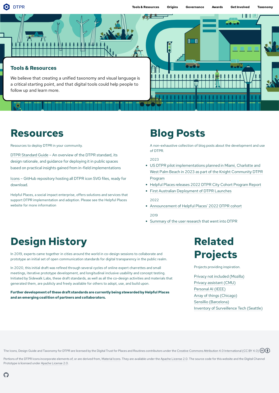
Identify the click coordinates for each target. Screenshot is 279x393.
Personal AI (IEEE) (210, 288)
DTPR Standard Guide (29, 154)
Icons (15, 178)
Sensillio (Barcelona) (211, 301)
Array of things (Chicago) (215, 295)
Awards (217, 7)
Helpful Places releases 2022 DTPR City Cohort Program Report (205, 184)
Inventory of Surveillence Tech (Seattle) (228, 308)
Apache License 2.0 (174, 359)
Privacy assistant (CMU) (215, 282)
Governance (195, 7)
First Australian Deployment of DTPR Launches (190, 190)
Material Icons (111, 359)
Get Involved (240, 7)
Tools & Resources (145, 7)
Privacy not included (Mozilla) (219, 276)
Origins (172, 7)
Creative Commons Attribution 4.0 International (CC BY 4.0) (218, 351)
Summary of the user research (175, 221)
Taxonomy (265, 7)
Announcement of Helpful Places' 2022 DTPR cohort (196, 205)
